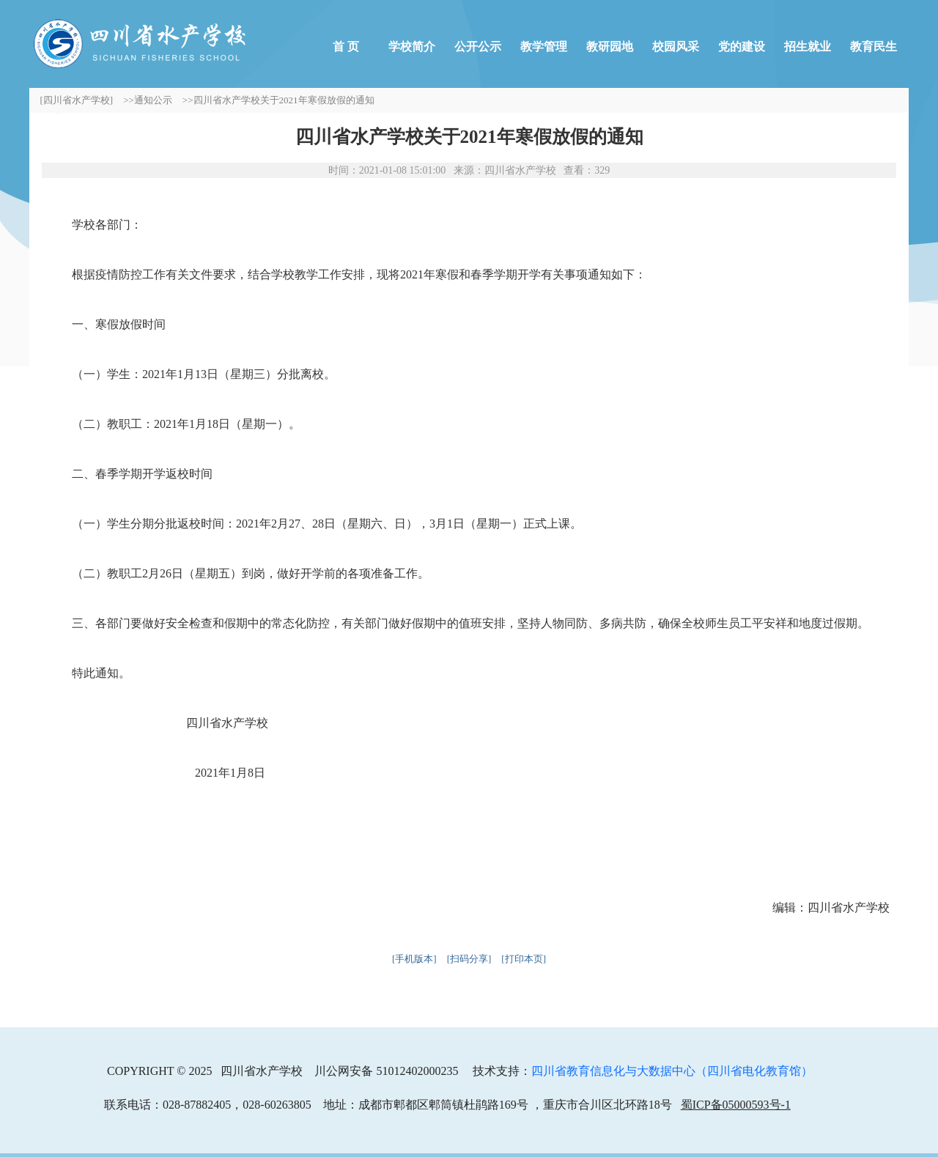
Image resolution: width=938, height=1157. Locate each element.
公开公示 (477, 46)
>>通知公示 (147, 100)
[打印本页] (523, 958)
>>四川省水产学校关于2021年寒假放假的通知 (278, 100)
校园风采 (675, 46)
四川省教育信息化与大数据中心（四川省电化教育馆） (672, 1071)
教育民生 (873, 46)
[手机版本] (414, 958)
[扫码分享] (469, 958)
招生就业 (807, 46)
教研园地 (609, 46)
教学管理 (543, 46)
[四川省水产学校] (77, 100)
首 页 (346, 46)
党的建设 (741, 46)
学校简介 (411, 46)
